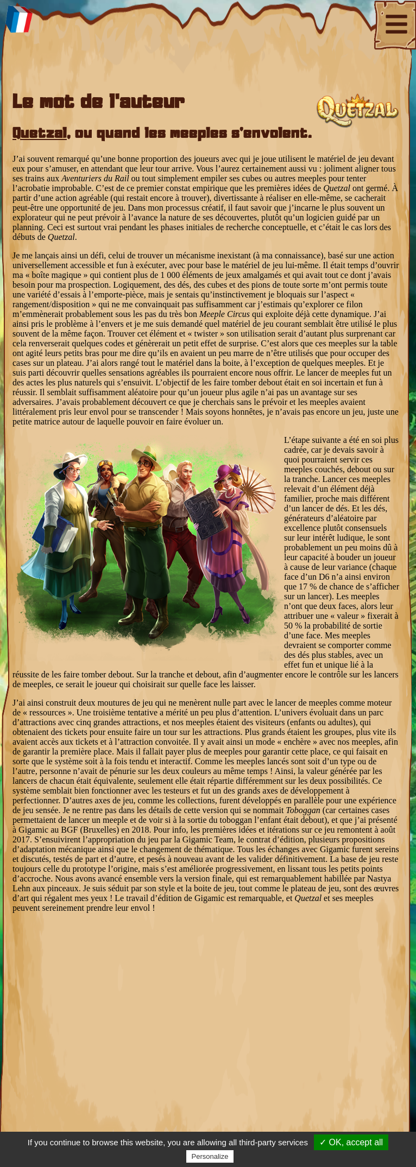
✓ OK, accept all (351, 1142)
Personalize (210, 1156)
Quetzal (39, 134)
